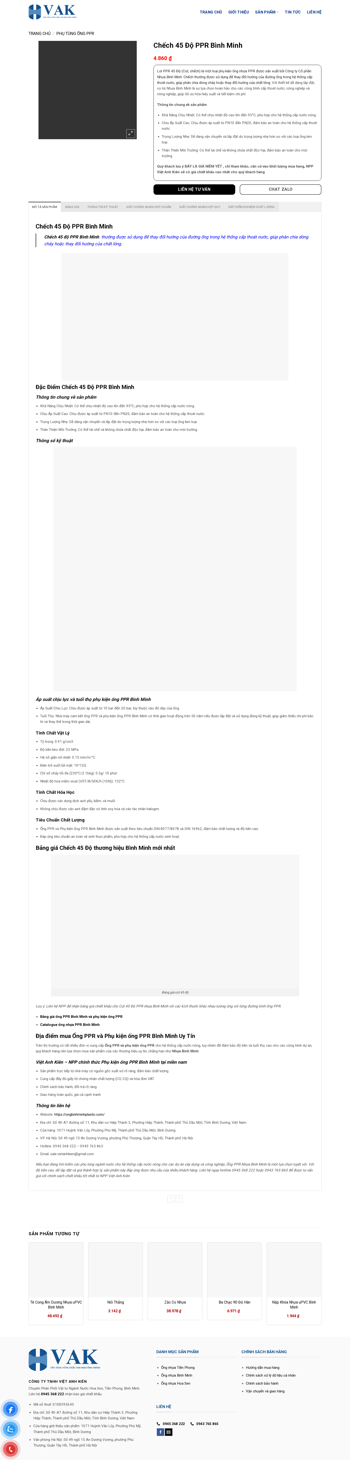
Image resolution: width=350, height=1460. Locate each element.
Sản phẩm (267, 12)
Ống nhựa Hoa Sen (175, 1383)
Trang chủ (40, 33)
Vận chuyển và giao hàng (265, 1391)
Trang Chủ (211, 12)
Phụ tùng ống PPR (75, 33)
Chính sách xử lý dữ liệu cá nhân (271, 1375)
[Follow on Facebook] (160, 1432)
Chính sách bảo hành (262, 1383)
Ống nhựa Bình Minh (176, 1375)
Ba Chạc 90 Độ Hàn (234, 1302)
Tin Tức (293, 12)
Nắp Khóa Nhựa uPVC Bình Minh (294, 1304)
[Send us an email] (168, 1432)
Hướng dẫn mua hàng (262, 1367)
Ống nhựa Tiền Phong (178, 1367)
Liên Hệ (314, 12)
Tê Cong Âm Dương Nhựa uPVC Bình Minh (56, 1304)
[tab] (44, 207)
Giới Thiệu (238, 12)
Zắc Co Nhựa (175, 1302)
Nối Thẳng (115, 1302)
